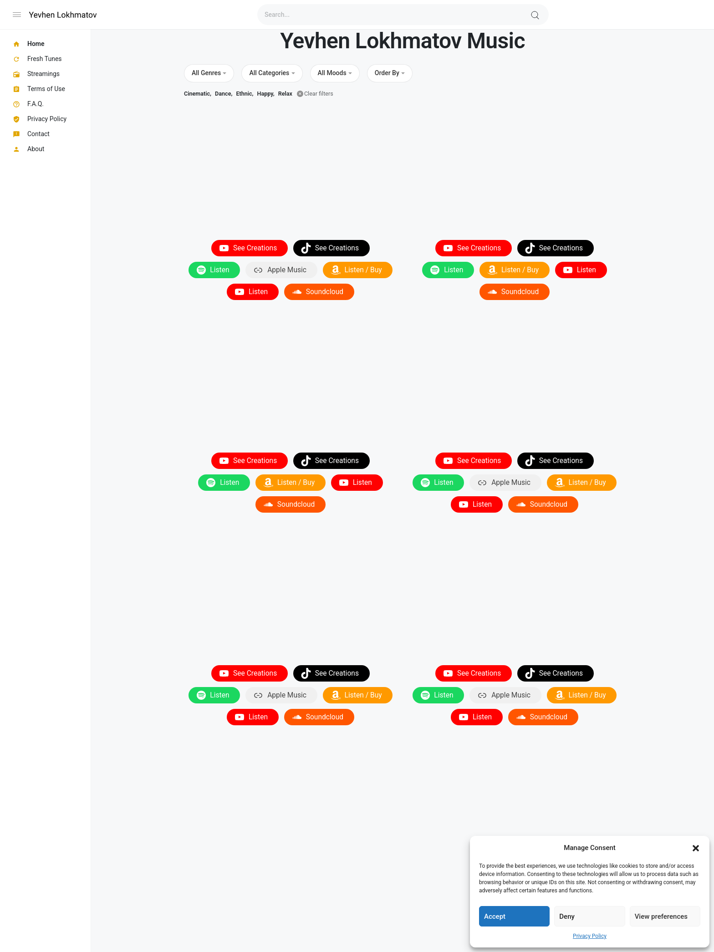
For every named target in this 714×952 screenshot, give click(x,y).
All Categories (269, 72)
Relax (285, 93)
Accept (494, 916)
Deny (567, 916)
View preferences (661, 916)
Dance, (223, 93)
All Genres (206, 72)
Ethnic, (244, 93)
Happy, (266, 93)
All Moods (332, 72)
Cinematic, (197, 93)
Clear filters (318, 93)
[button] (695, 847)
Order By (387, 72)
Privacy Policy (590, 936)
